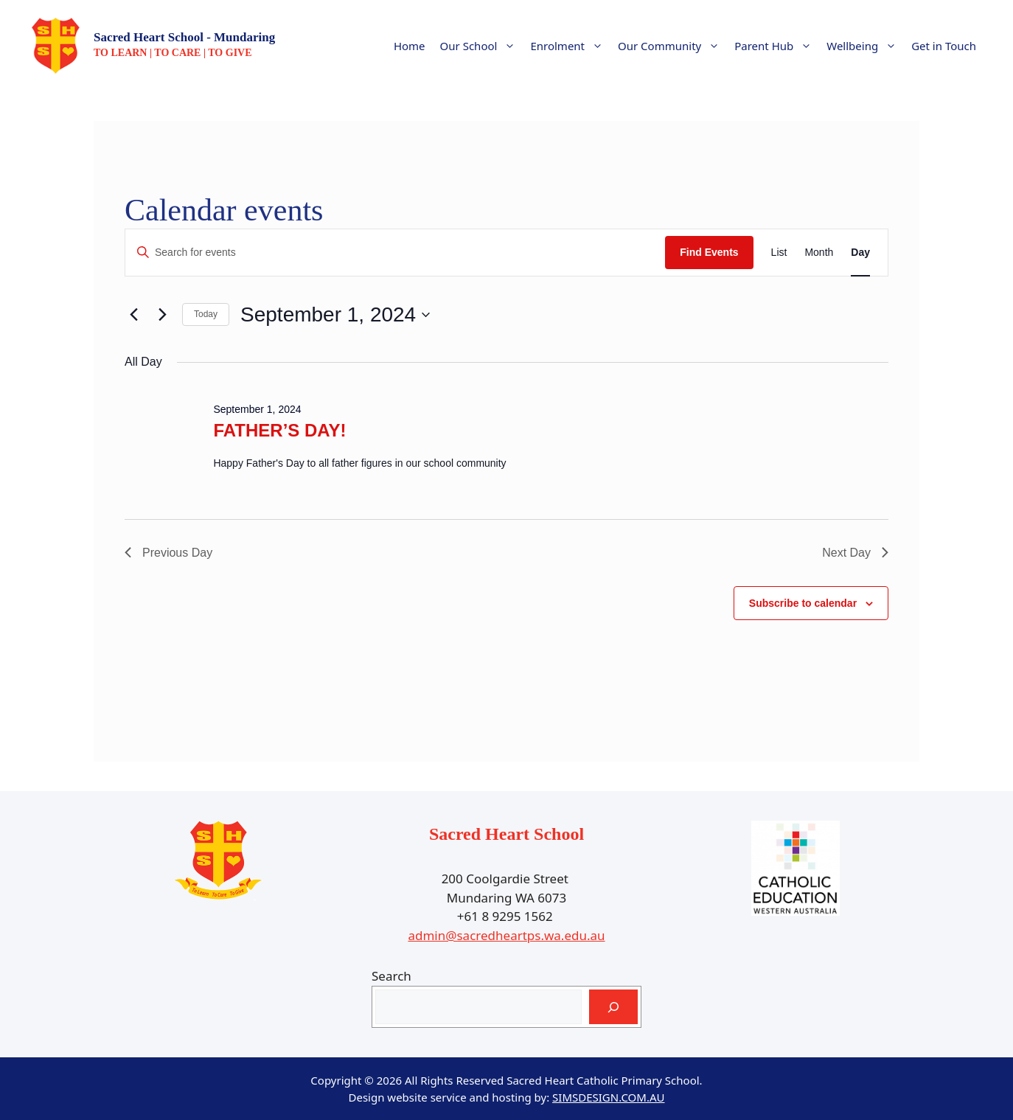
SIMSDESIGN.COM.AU (608, 1097)
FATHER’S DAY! (279, 430)
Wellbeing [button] (865, 46)
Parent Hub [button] (776, 46)
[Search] (613, 1007)
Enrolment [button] (570, 46)
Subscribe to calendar (803, 603)
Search (391, 975)
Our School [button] (481, 46)
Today (205, 314)
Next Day (855, 552)
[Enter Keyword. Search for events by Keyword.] (395, 252)
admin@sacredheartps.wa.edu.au (506, 935)
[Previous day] (133, 315)
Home (409, 45)
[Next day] (162, 315)
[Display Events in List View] (779, 252)
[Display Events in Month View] (818, 252)
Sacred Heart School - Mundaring (184, 37)
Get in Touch (943, 45)
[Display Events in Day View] (860, 252)
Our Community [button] (672, 46)
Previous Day (168, 552)
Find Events (709, 252)
